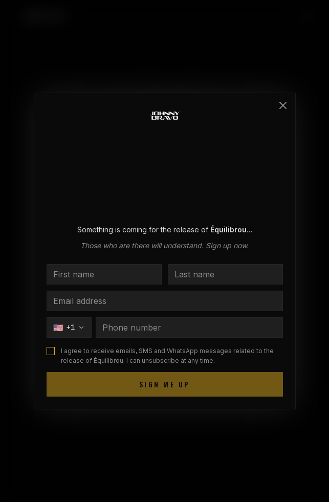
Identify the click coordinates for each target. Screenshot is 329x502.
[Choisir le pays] (69, 327)
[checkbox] (51, 351)
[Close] (283, 105)
